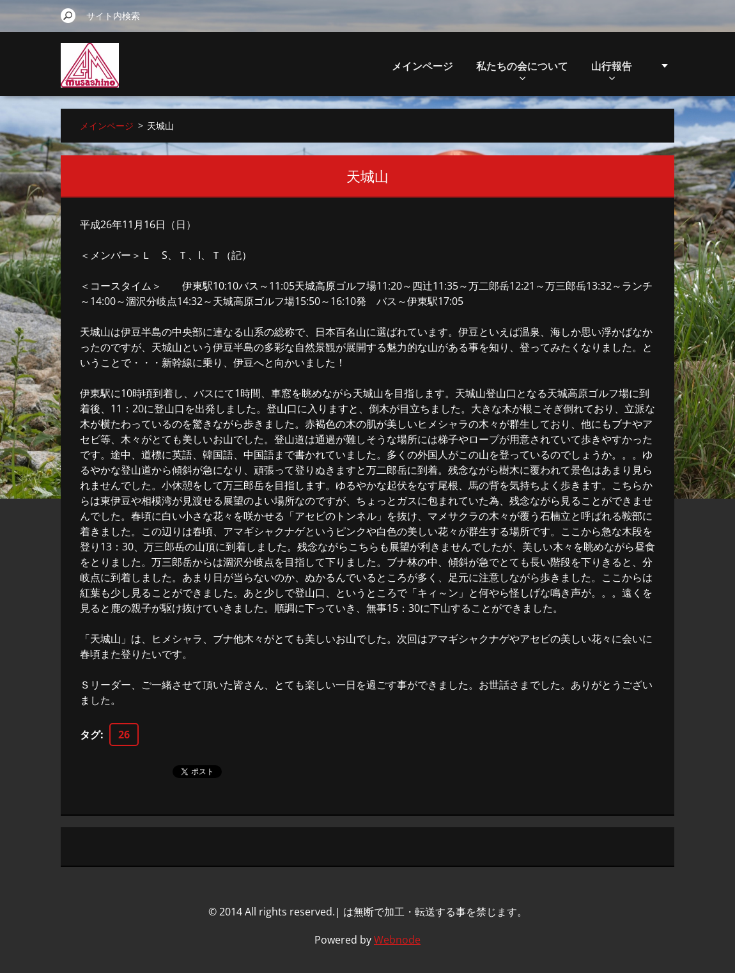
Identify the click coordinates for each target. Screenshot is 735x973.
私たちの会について (522, 69)
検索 (68, 15)
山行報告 (611, 69)
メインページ (422, 66)
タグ (90, 735)
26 (124, 735)
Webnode (397, 940)
